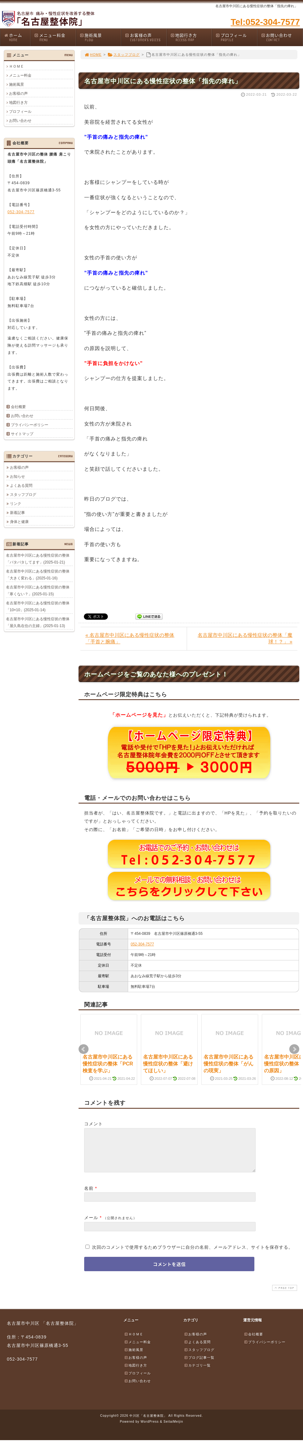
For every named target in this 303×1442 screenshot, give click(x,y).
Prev (84, 1049)
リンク (15, 503)
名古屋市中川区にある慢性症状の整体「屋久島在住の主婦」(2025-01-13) (38, 622)
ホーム (17, 37)
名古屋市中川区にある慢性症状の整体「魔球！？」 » (245, 638)
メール (91, 1225)
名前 (89, 1195)
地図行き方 (191, 37)
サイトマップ (22, 434)
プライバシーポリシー (29, 425)
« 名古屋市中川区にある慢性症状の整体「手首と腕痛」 (129, 638)
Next (294, 1049)
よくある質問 (21, 485)
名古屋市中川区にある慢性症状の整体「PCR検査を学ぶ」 (108, 1064)
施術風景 (100, 37)
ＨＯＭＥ (16, 66)
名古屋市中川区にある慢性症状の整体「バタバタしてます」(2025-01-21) (38, 558)
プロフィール (236, 37)
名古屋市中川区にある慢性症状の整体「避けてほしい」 (168, 1064)
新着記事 (17, 512)
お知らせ (17, 476)
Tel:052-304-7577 (265, 22)
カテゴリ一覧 (197, 1373)
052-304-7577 (142, 944)
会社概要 (18, 407)
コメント (93, 1123)
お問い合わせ (282, 37)
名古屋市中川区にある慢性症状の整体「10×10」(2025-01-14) (38, 606)
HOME (93, 54)
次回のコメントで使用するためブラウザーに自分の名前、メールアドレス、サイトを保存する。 (192, 1254)
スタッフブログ (124, 54)
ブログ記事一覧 (199, 1365)
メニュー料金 (55, 37)
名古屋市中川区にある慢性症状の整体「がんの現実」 (228, 1064)
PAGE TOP (284, 1295)
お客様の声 (145, 37)
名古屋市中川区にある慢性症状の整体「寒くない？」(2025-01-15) (38, 590)
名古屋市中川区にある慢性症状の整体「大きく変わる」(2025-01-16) (38, 574)
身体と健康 (19, 521)
